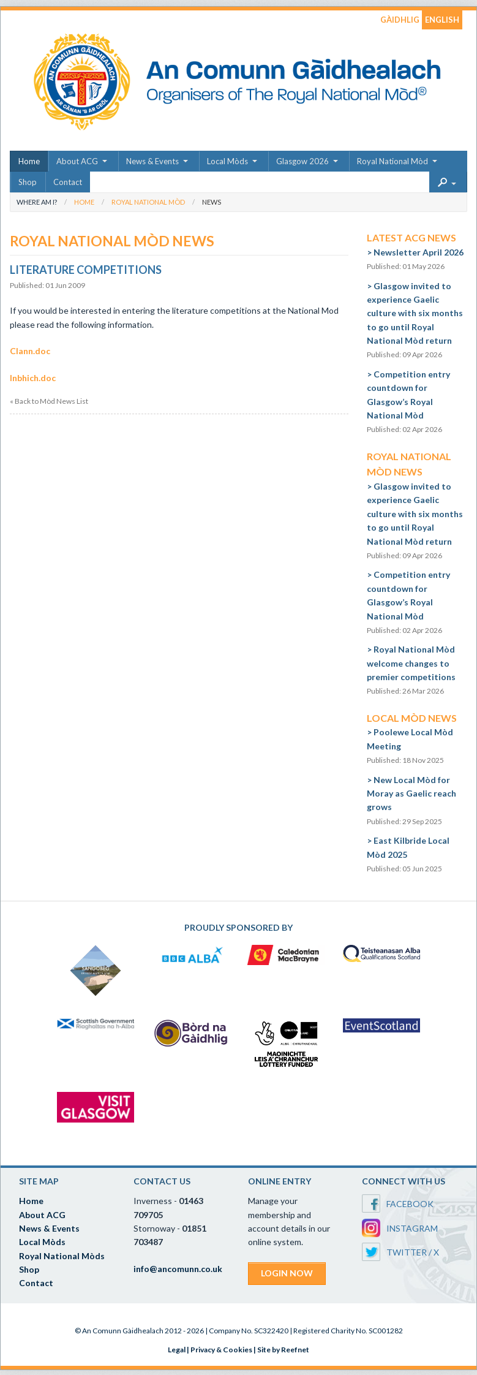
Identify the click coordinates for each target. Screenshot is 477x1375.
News (211, 202)
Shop (27, 182)
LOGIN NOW (287, 1273)
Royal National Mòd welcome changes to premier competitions (411, 663)
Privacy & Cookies (221, 1349)
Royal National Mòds (62, 1256)
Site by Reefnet (283, 1349)
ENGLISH (442, 20)
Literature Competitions (86, 269)
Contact (67, 182)
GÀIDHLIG (399, 20)
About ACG (77, 161)
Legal (177, 1349)
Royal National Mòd (392, 161)
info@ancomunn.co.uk (177, 1268)
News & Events (152, 161)
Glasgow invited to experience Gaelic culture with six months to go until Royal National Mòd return (415, 313)
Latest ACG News (411, 237)
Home (29, 161)
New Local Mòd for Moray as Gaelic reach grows (411, 794)
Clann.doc (30, 351)
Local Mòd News (412, 718)
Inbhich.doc (33, 378)
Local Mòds (227, 161)
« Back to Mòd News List (49, 401)
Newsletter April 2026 (419, 252)
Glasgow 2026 (302, 161)
